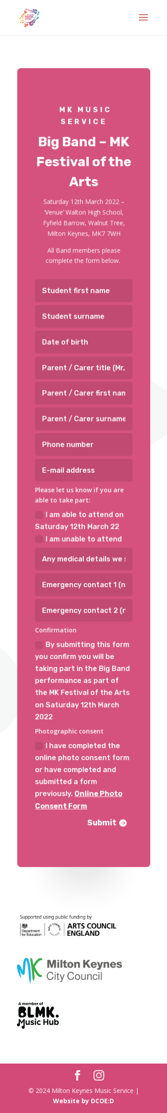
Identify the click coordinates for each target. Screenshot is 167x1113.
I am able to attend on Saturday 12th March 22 (79, 520)
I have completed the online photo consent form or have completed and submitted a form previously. (82, 771)
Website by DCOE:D (83, 1101)
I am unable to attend (78, 537)
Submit (101, 817)
